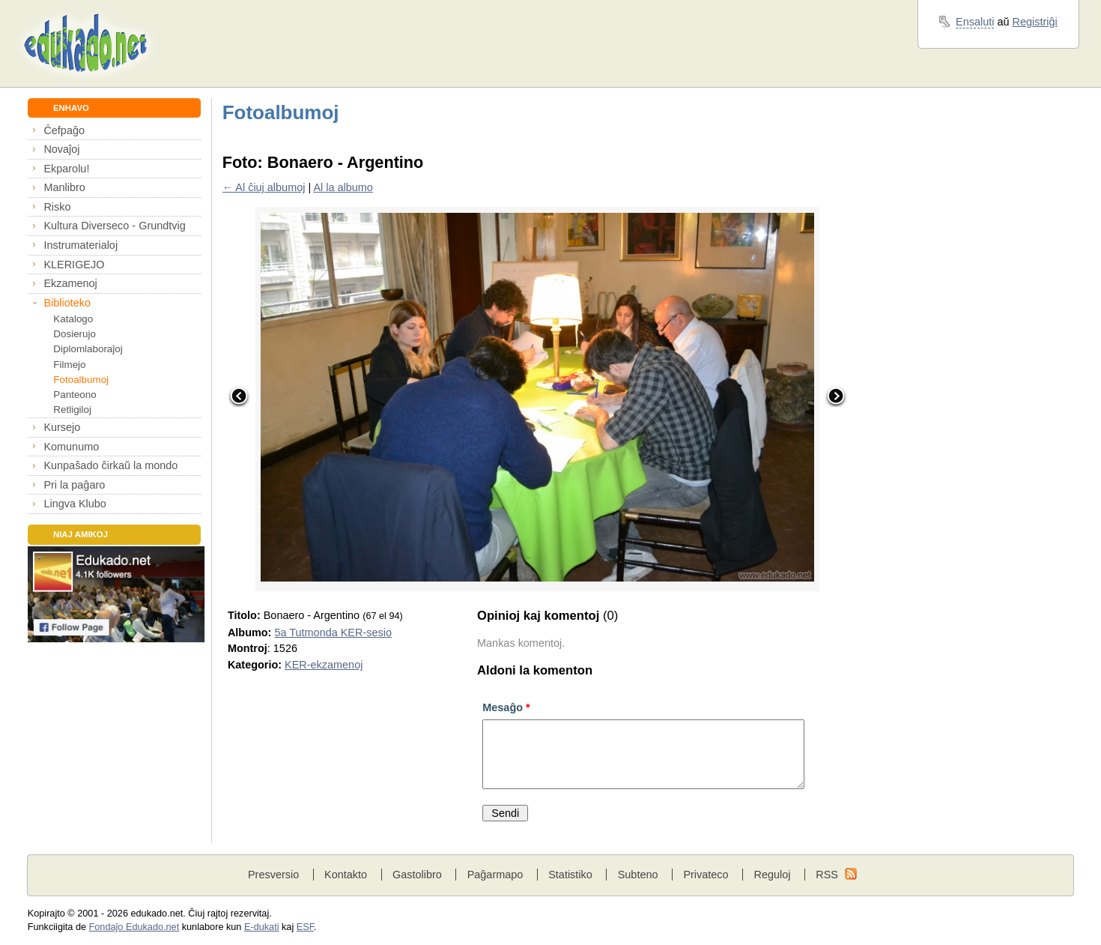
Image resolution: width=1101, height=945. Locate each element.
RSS (827, 875)
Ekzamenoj (70, 283)
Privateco (705, 875)
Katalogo (73, 318)
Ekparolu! (66, 169)
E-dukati (261, 927)
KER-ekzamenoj (324, 665)
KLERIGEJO (73, 265)
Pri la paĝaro (74, 485)
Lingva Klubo (74, 504)
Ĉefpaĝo (64, 130)
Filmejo (69, 364)
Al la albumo (342, 187)
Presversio (273, 875)
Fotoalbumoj (81, 379)
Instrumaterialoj (80, 245)
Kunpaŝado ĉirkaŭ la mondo (110, 465)
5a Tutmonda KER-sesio (333, 632)
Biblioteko (67, 303)
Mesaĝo (506, 707)
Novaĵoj (61, 149)
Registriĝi (1035, 22)
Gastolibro (417, 875)
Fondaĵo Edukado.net (134, 927)
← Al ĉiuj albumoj (264, 187)
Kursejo (61, 427)
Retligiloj (72, 409)
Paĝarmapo (495, 875)
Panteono (74, 394)
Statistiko (570, 875)
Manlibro (64, 187)
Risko (56, 207)
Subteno (638, 875)
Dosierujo (74, 333)
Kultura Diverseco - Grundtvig (114, 226)
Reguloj (771, 875)
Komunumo (71, 447)
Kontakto (345, 875)
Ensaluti (975, 22)
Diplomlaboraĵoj (87, 348)
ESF (305, 927)
